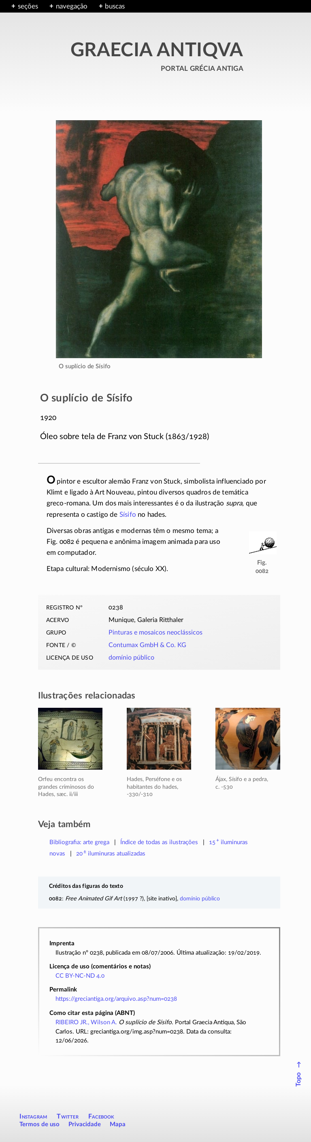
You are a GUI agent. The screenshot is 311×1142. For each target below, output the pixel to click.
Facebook (101, 1116)
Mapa (118, 1124)
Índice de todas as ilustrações (159, 842)
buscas (115, 6)
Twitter (67, 1116)
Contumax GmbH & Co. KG (147, 645)
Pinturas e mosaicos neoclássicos (155, 632)
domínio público (131, 657)
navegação (71, 6)
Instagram (33, 1116)
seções (28, 6)
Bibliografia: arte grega (79, 842)
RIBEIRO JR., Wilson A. (86, 1022)
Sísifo (127, 514)
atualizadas (110, 854)
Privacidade (84, 1124)
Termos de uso (39, 1124)
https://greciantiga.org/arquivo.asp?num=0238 (116, 999)
